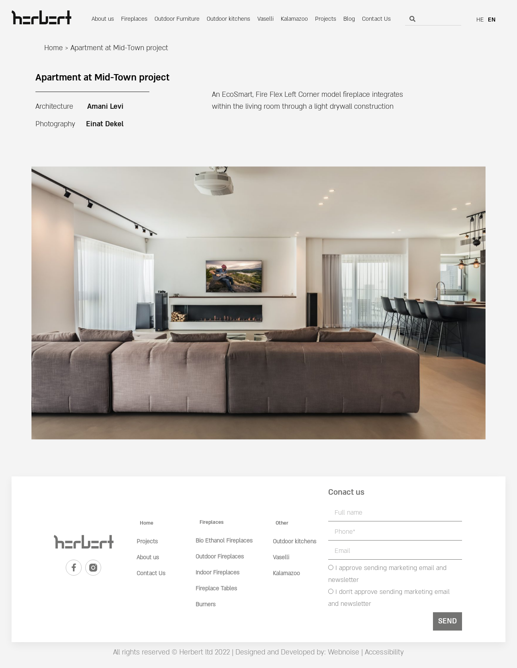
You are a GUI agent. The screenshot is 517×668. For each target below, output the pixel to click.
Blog (349, 19)
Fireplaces (134, 19)
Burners (205, 604)
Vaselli (265, 19)
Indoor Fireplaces (217, 572)
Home (53, 48)
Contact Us (376, 19)
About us (103, 19)
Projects (325, 19)
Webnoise (342, 652)
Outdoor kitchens (228, 19)
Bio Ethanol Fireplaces (224, 541)
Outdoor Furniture (177, 19)
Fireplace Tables (216, 588)
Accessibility (384, 652)
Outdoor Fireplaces (220, 556)
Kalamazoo (294, 19)
